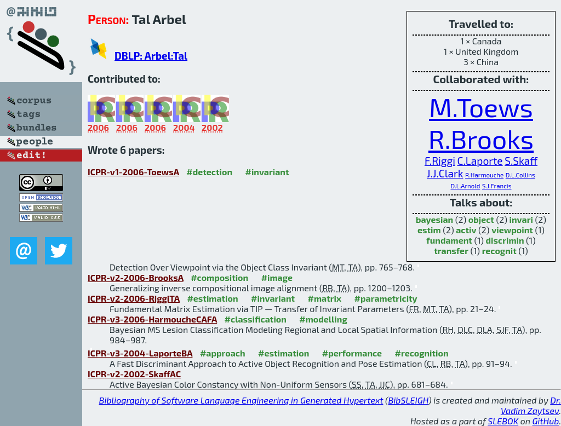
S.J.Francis (497, 185)
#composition (219, 277)
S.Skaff (521, 160)
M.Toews (481, 107)
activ (466, 229)
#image (277, 277)
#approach (222, 353)
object (481, 219)
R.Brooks (481, 138)
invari (521, 219)
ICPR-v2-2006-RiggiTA (134, 298)
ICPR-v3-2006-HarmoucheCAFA (152, 319)
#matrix (325, 298)
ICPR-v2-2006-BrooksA (136, 277)
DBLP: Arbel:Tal (151, 55)
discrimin (505, 240)
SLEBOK (503, 421)
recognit (499, 250)
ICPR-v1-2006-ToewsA (133, 171)
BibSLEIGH (408, 400)
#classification (256, 319)
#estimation (212, 298)
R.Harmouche (484, 175)
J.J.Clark (445, 173)
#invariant (267, 171)
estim (429, 229)
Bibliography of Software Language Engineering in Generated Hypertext (241, 400)
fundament (449, 240)
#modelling (323, 319)
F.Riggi (440, 160)
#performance (352, 353)
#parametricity (385, 298)
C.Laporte (480, 160)
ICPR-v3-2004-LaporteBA (140, 353)
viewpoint (512, 229)
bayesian (434, 219)
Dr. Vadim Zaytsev (531, 405)
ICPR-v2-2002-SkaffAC (134, 374)
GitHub (546, 421)
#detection (209, 171)
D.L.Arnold (465, 185)
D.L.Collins (520, 175)
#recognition (422, 353)
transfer (451, 250)
